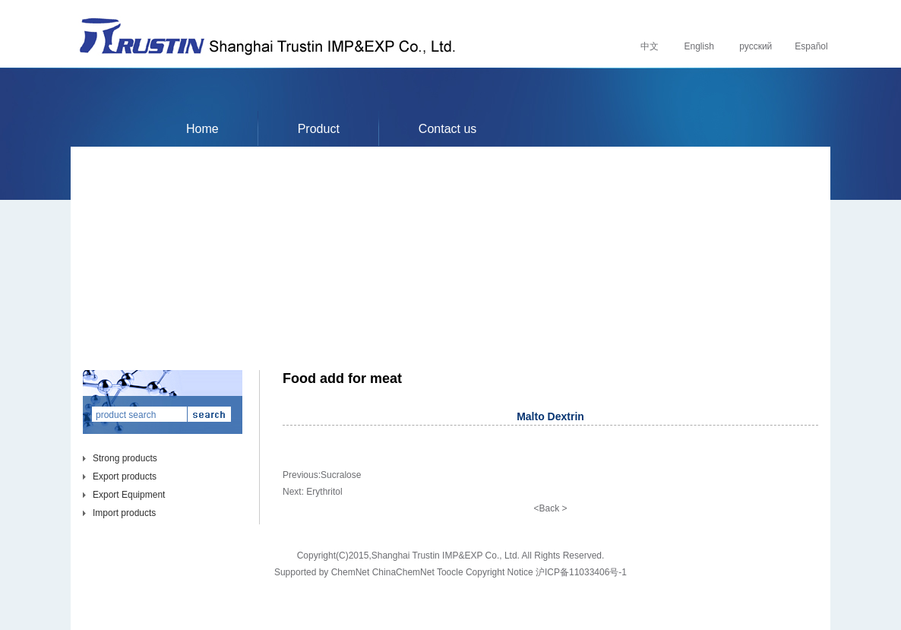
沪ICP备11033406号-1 (581, 572)
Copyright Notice (499, 572)
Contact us (447, 128)
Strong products (125, 458)
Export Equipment (129, 494)
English (697, 46)
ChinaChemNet (403, 572)
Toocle (450, 572)
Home (202, 128)
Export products (124, 476)
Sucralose (341, 475)
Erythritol (324, 491)
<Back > (550, 508)
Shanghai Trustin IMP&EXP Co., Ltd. (445, 555)
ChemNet (350, 572)
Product (319, 128)
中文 (648, 46)
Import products (124, 513)
